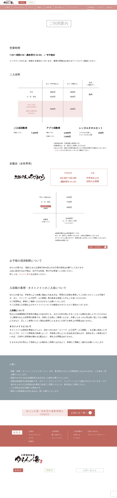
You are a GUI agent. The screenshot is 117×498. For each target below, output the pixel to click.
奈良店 (22, 2)
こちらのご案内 (24, 274)
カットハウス (73, 7)
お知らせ (109, 7)
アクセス (100, 7)
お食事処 (48, 7)
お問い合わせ (93, 431)
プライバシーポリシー (96, 434)
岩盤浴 (39, 7)
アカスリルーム (19, 7)
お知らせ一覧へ (81, 412)
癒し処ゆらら (60, 7)
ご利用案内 (91, 7)
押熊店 (31, 2)
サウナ (31, 7)
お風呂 (7, 7)
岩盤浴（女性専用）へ (97, 247)
